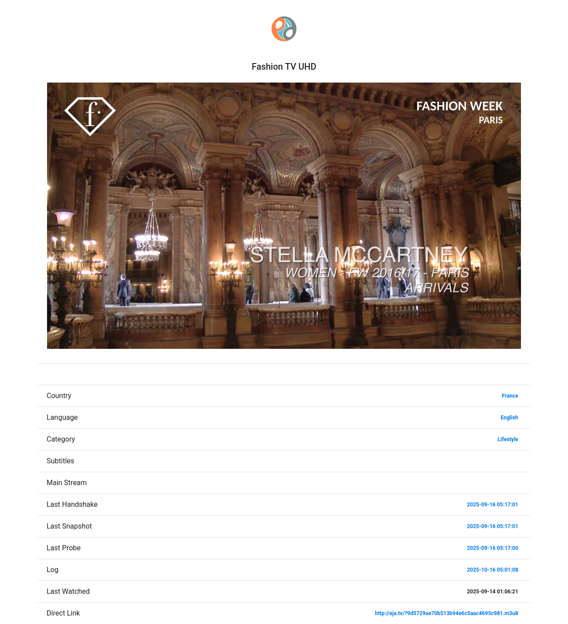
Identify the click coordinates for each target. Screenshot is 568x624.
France (510, 396)
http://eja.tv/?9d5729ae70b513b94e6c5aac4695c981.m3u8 (446, 613)
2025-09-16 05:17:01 (492, 505)
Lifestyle (508, 439)
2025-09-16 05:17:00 (492, 548)
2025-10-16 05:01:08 (492, 570)
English (509, 418)
